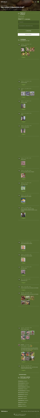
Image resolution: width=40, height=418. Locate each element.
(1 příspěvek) (22, 388)
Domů (22, 411)
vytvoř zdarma (27, 19)
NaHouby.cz (4, 1)
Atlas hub (29, 411)
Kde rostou (25, 411)
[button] (35, 1)
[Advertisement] (8, 27)
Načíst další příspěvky (22, 374)
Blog (38, 411)
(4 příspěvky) (22, 381)
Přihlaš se (19, 19)
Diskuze (35, 411)
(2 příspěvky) (24, 390)
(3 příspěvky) (23, 383)
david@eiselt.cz (22, 415)
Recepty (32, 411)
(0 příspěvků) (23, 392)
